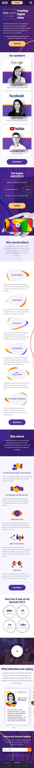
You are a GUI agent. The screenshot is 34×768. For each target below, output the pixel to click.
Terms (8, 765)
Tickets (17, 3)
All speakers (17, 162)
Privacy (17, 765)
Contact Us (25, 765)
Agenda (17, 206)
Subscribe (17, 44)
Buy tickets (17, 422)
